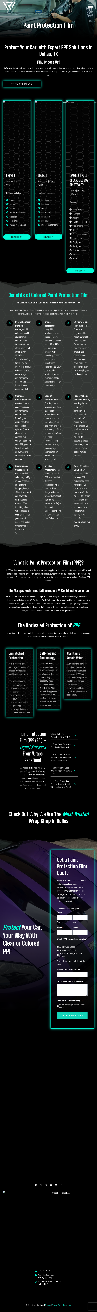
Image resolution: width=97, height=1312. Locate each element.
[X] (46, 1252)
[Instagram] (41, 1252)
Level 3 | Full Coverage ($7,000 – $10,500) (70, 1138)
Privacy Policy (57, 1305)
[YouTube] (51, 1252)
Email (60, 1110)
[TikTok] (61, 1252)
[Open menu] (90, 6)
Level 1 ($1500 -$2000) (67, 1130)
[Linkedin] (56, 1252)
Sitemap (48, 1305)
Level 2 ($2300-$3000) (67, 1133)
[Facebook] (36, 1252)
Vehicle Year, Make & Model (69, 1152)
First (58, 1105)
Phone (75, 1110)
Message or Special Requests (70, 1164)
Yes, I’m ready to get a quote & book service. (72, 1189)
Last (74, 1105)
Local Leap (67, 1305)
